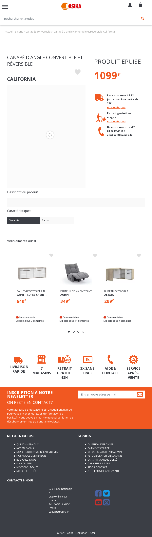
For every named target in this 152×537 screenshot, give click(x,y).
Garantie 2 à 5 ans (98, 463)
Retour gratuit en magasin (104, 455)
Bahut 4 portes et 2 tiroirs (34, 291)
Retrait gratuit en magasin (104, 452)
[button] (68, 332)
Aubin (64, 294)
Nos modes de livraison (31, 455)
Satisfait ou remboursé (102, 459)
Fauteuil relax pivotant (76, 291)
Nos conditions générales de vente (38, 452)
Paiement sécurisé (98, 448)
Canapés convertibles (39, 31)
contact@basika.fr (59, 511)
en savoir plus (116, 107)
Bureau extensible (116, 291)
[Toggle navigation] (5, 7)
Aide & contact (97, 467)
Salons (19, 31)
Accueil (9, 31)
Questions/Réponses (100, 444)
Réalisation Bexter (85, 533)
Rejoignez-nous (26, 459)
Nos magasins (25, 448)
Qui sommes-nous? (27, 444)
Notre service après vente (103, 471)
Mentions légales (27, 467)
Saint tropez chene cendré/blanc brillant (47, 294)
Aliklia (109, 294)
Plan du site (23, 463)
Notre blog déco (27, 471)
